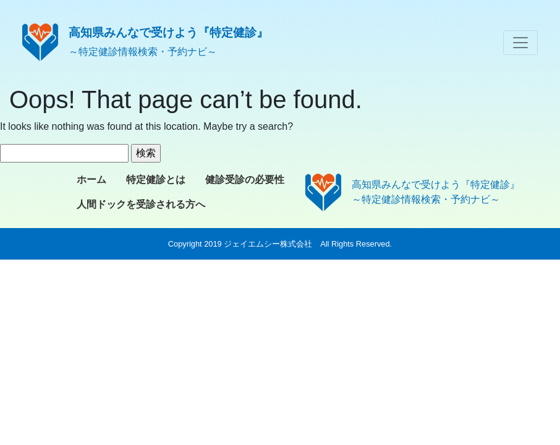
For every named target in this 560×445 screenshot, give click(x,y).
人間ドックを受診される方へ (141, 204)
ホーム (91, 179)
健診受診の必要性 (244, 179)
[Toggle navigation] (520, 42)
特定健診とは (155, 179)
